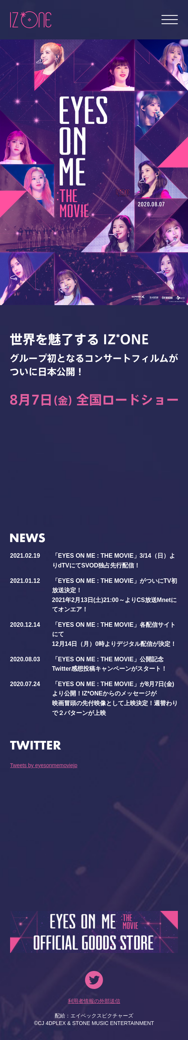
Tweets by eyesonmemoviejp (44, 765)
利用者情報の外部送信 (94, 1001)
